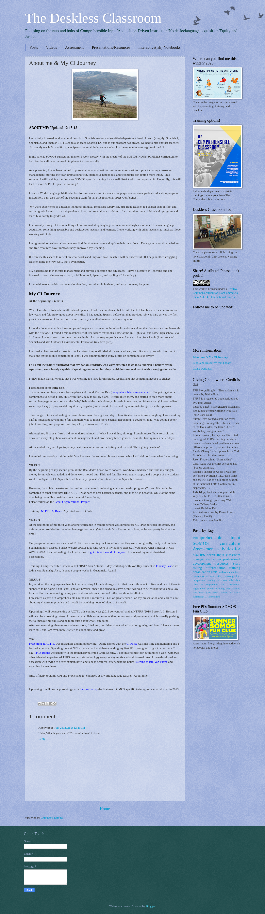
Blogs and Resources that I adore (212, 362)
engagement (199, 588)
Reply (42, 738)
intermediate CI (200, 597)
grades (210, 588)
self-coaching (233, 588)
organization (201, 572)
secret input (215, 555)
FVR (214, 572)
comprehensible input (216, 537)
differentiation (216, 568)
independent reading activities (210, 580)
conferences (225, 572)
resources (222, 563)
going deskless (213, 592)
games (227, 576)
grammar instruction (230, 592)
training (234, 568)
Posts (34, 47)
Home (105, 809)
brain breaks (199, 592)
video (217, 559)
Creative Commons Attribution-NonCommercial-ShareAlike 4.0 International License (216, 293)
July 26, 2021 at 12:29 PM (70, 727)
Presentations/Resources (111, 47)
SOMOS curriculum (216, 543)
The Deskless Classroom (93, 18)
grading (236, 576)
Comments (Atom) (52, 817)
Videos (51, 47)
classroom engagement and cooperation (216, 584)
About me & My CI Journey (210, 357)
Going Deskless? (202, 368)
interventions (214, 597)
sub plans (234, 580)
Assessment (74, 47)
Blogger (150, 906)
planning (219, 588)
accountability (214, 576)
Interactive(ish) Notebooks (159, 47)
